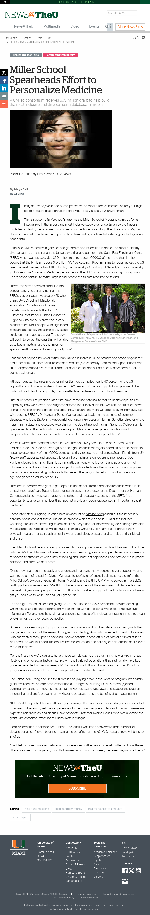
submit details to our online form (82, 909)
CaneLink (99, 864)
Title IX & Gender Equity (63, 898)
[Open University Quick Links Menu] (145, 2)
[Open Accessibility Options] (5, 2)
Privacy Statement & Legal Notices (118, 894)
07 (49, 38)
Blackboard (100, 868)
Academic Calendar (105, 852)
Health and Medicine (26, 55)
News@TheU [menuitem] (23, 26)
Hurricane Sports (75, 872)
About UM (71, 848)
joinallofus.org (94, 514)
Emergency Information (85, 894)
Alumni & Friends (76, 864)
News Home (11, 38)
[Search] (141, 13)
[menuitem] (110, 27)
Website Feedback (89, 898)
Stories (27, 38)
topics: (15, 809)
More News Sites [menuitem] (130, 27)
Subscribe (77, 788)
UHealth (70, 868)
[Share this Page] (141, 40)
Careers (98, 876)
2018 (39, 38)
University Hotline (76, 877)
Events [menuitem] (94, 26)
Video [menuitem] (75, 26)
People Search (102, 856)
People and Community (60, 55)
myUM (97, 860)
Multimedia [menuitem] (51, 26)
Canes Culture (74, 881)
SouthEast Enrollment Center (124, 252)
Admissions (72, 860)
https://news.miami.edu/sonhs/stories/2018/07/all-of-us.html (43, 42)
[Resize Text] (136, 38)
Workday (99, 872)
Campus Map (129, 848)
